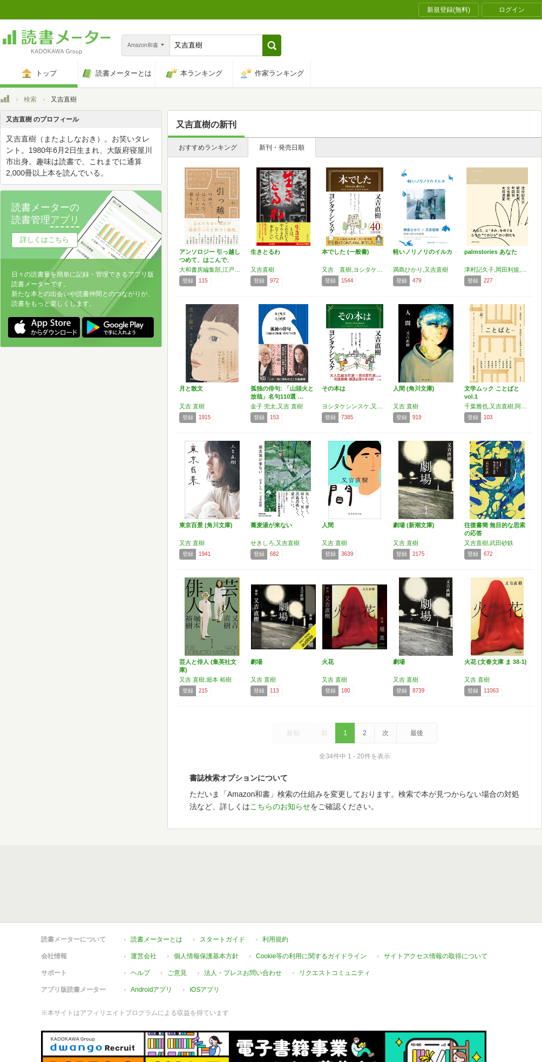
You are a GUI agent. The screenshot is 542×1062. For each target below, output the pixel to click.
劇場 (256, 661)
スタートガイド (222, 939)
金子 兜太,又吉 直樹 (276, 406)
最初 (293, 733)
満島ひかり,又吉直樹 (420, 269)
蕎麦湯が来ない (271, 525)
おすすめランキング (208, 147)
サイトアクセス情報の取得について (435, 956)
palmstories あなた (490, 251)
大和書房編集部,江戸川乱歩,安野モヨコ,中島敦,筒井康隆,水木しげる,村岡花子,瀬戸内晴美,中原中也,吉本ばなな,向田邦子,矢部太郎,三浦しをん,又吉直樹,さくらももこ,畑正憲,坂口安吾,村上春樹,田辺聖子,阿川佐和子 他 (212, 269)
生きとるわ (265, 251)
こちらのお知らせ (280, 806)
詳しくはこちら (44, 240)
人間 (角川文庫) (413, 388)
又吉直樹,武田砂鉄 (488, 543)
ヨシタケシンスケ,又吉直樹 (355, 406)
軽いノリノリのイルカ (422, 251)
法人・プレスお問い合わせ (243, 973)
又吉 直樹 (192, 406)
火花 (328, 661)
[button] (271, 45)
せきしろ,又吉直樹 (275, 543)
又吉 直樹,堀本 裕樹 (205, 679)
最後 (416, 733)
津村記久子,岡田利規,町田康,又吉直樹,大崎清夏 (497, 269)
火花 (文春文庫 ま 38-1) (495, 661)
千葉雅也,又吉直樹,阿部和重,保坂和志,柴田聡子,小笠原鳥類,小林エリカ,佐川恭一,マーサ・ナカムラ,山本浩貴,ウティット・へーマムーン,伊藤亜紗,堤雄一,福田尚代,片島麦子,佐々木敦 (497, 406)
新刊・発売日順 (281, 147)
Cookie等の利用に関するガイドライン (311, 956)
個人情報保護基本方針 (206, 956)
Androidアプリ (151, 989)
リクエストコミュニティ (334, 973)
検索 (30, 99)
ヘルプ (140, 973)
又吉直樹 (262, 269)
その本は (333, 388)
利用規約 (275, 939)
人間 (328, 525)
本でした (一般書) (345, 251)
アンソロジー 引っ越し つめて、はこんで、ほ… (212, 259)
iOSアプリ (204, 989)
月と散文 (191, 388)
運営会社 (144, 956)
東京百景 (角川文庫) (205, 525)
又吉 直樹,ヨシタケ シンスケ (355, 269)
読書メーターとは (156, 939)
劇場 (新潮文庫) (413, 525)
